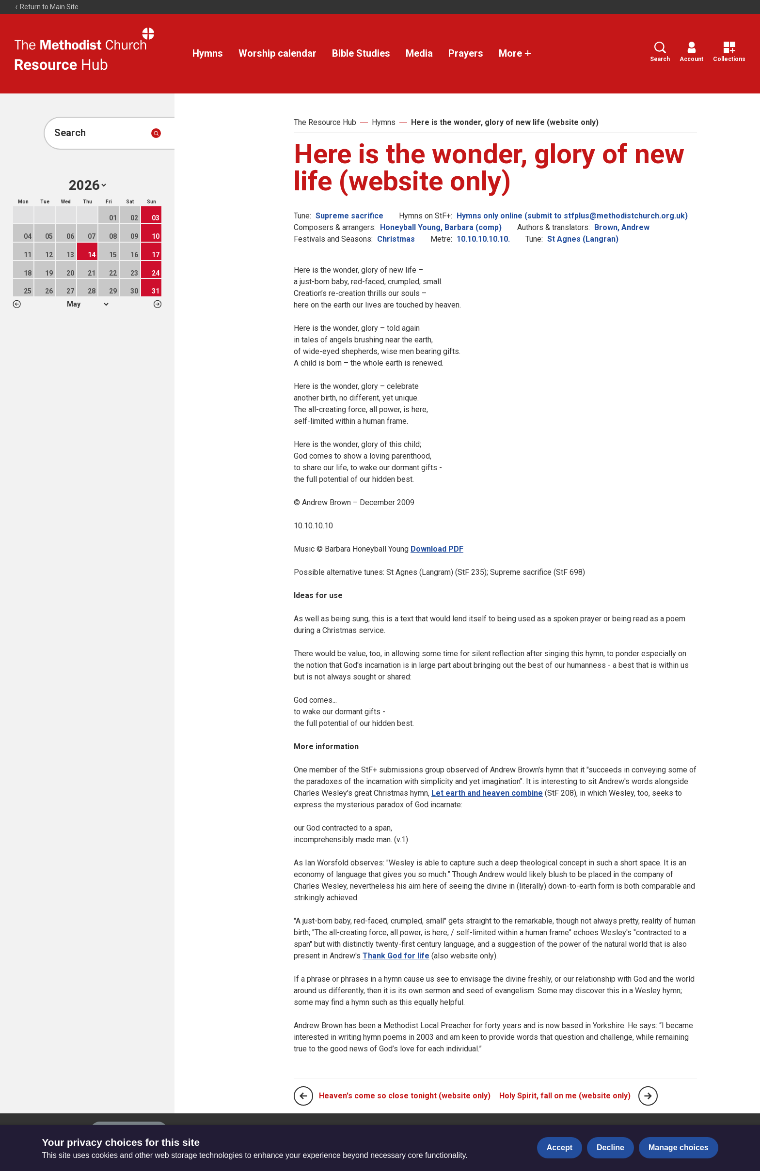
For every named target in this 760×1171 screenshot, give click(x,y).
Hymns (207, 53)
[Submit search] (156, 133)
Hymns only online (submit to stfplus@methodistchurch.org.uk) (572, 215)
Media (419, 53)
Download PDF (437, 549)
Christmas (396, 239)
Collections (729, 52)
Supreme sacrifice (349, 215)
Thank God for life (396, 955)
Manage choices (679, 1147)
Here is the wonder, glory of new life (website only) (505, 122)
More (515, 53)
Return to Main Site (47, 7)
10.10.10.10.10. (483, 239)
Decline (610, 1147)
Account (691, 52)
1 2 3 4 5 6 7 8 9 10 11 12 (87, 304)
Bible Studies (361, 53)
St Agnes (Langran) (582, 239)
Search (660, 52)
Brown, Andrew (621, 227)
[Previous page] (303, 1096)
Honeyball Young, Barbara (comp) (441, 227)
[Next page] (648, 1096)
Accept (559, 1147)
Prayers (465, 53)
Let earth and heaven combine (487, 793)
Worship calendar (277, 53)
